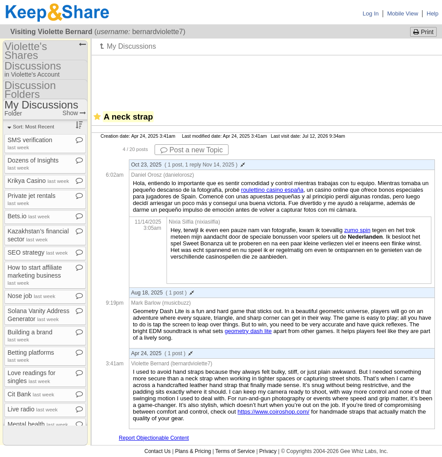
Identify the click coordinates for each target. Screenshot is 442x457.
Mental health (38, 424)
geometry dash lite (248, 331)
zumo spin (357, 230)
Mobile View (402, 13)
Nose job (31, 295)
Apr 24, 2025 (162, 353)
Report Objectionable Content (154, 438)
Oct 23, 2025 (188, 165)
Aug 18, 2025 (162, 293)
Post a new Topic (191, 150)
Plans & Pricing (193, 451)
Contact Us (157, 451)
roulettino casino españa (272, 189)
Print (423, 31)
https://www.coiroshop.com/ (273, 411)
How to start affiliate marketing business (35, 275)
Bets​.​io (29, 216)
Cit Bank (31, 394)
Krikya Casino (38, 180)
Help (432, 13)
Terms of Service (235, 451)
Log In (371, 13)
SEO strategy (38, 252)
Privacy (267, 451)
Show (74, 112)
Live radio (33, 409)
